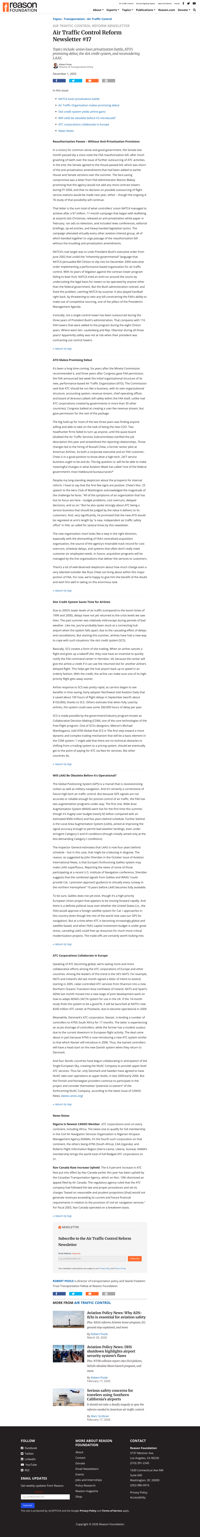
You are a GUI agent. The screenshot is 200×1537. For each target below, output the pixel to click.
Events (177, 3)
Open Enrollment (165, 3)
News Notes (66, 131)
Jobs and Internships (88, 1480)
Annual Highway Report (145, 3)
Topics (126, 10)
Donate (183, 10)
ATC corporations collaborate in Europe (83, 124)
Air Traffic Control (126, 3)
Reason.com (166, 10)
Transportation (74, 19)
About (97, 10)
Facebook (29, 1448)
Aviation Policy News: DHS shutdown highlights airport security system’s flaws (111, 1351)
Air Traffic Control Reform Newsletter (91, 25)
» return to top (62, 348)
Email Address (69, 1253)
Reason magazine (86, 1491)
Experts (112, 10)
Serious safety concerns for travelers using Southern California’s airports (110, 1394)
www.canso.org (72, 1096)
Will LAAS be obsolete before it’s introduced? (87, 118)
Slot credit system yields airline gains (82, 111)
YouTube (29, 1465)
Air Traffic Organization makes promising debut (88, 105)
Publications (144, 10)
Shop (78, 1496)
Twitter (27, 1453)
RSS (25, 1470)
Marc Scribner (100, 1416)
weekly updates (36, 1485)
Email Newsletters (87, 1469)
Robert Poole (63, 1281)
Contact (80, 1458)
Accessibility (138, 1497)
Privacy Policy (104, 1268)
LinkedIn (28, 1459)
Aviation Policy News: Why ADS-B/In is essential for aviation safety (116, 1315)
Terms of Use (120, 1268)
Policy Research (85, 1485)
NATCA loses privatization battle (79, 99)
